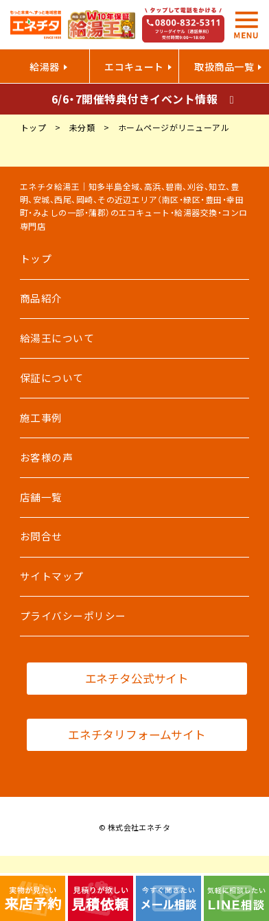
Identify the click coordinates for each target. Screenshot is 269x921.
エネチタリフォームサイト (137, 734)
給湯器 (44, 66)
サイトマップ (52, 576)
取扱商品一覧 (224, 66)
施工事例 (41, 417)
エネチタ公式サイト (137, 678)
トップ (35, 258)
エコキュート (134, 66)
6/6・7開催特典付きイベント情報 (134, 99)
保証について (52, 377)
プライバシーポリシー (73, 615)
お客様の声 (46, 457)
